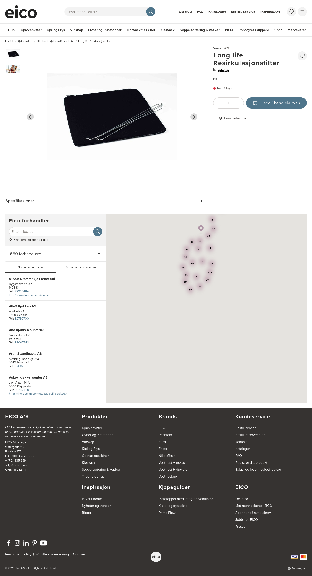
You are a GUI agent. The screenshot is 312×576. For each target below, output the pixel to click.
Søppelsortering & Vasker (200, 30)
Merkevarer (297, 30)
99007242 (22, 342)
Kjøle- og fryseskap (173, 505)
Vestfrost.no (168, 476)
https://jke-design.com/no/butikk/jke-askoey (38, 393)
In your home (92, 498)
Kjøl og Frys (56, 30)
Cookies (79, 554)
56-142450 (22, 390)
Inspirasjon (270, 12)
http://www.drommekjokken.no (29, 295)
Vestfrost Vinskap (172, 462)
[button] (13, 54)
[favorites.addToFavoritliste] (302, 55)
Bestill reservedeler (250, 434)
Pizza (229, 30)
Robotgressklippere (254, 30)
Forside (9, 41)
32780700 (22, 318)
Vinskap (76, 30)
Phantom (165, 434)
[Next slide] (193, 116)
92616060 (21, 366)
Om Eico (185, 12)
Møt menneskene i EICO (253, 505)
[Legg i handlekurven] (276, 103)
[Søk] (150, 11)
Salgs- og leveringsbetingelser (258, 469)
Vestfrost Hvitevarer (173, 469)
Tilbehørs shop (93, 476)
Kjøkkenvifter (31, 30)
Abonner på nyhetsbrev (253, 512)
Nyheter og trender (96, 505)
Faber (163, 448)
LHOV (11, 30)
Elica (162, 441)
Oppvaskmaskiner (141, 30)
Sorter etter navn (30, 267)
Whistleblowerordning (52, 554)
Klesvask (168, 30)
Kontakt (241, 441)
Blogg (86, 512)
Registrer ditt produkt (251, 462)
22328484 (22, 291)
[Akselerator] (23, 11)
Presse (240, 526)
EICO (162, 427)
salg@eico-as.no (16, 465)
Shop (278, 30)
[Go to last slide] (30, 116)
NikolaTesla (167, 455)
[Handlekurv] (302, 11)
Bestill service (243, 12)
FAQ (200, 12)
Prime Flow (167, 512)
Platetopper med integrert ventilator (186, 498)
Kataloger (217, 12)
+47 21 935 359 (15, 460)
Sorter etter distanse (80, 267)
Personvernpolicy (18, 554)
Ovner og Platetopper (105, 30)
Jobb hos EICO (246, 519)
